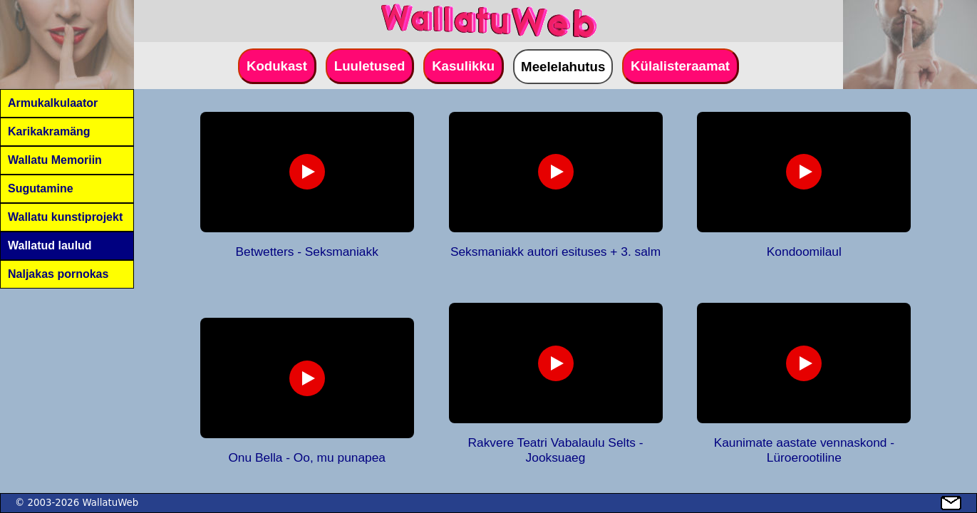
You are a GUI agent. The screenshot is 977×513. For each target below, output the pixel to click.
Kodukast (277, 65)
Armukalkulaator (53, 103)
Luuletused (369, 65)
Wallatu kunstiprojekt (65, 217)
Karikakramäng (49, 131)
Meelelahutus (563, 66)
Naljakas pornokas (58, 274)
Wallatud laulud (50, 245)
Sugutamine (40, 188)
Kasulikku (463, 65)
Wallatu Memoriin (55, 160)
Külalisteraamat (680, 65)
